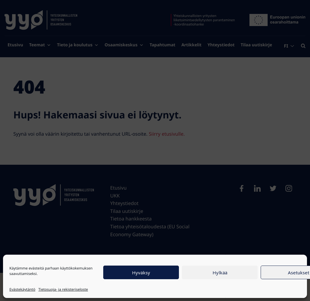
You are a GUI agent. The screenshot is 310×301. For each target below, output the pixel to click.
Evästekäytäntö (22, 289)
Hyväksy (141, 273)
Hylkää (220, 273)
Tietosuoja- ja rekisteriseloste (63, 289)
